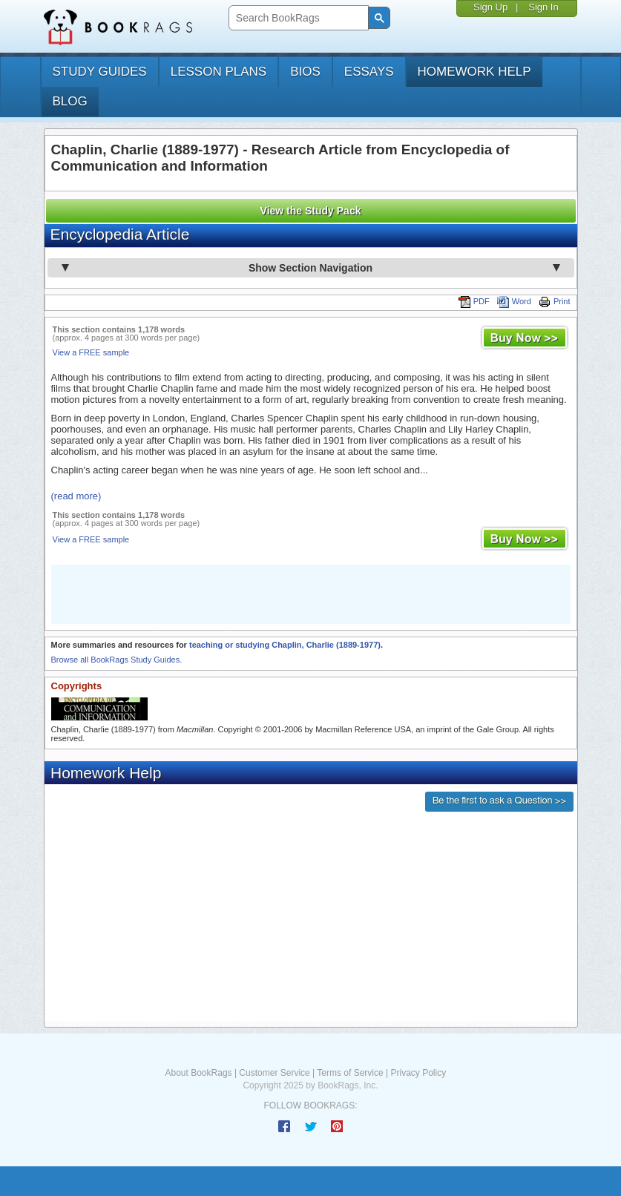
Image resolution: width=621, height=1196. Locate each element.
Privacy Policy (418, 1073)
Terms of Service (350, 1073)
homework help (474, 72)
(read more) (76, 496)
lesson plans (218, 72)
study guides (100, 72)
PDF (474, 301)
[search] (297, 18)
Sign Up (490, 7)
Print (555, 301)
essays (369, 72)
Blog (70, 101)
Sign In (543, 7)
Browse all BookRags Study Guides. (117, 659)
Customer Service (274, 1073)
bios (305, 72)
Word (514, 301)
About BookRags (198, 1073)
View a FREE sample (91, 352)
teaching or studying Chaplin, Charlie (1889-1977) (285, 644)
